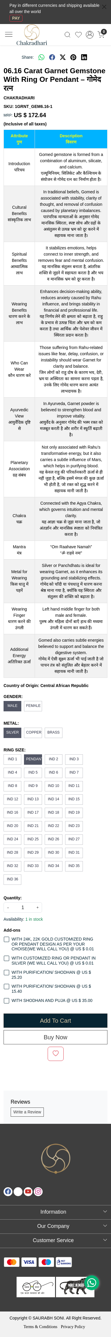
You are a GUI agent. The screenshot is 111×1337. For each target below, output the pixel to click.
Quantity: (13, 897)
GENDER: (13, 696)
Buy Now (55, 1037)
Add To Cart (55, 1020)
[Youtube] (28, 1191)
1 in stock (34, 919)
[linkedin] (84, 57)
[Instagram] (38, 1191)
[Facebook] (8, 1191)
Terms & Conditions (40, 1327)
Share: (28, 57)
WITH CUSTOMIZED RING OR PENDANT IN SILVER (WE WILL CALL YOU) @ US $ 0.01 (54, 960)
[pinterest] (73, 57)
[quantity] (23, 907)
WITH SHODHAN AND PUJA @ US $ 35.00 (52, 1000)
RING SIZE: (15, 750)
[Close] (104, 7)
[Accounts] (89, 35)
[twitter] (62, 57)
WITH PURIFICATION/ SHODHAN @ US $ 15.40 (51, 989)
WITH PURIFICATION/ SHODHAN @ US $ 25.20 (51, 975)
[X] (18, 1191)
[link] (67, 34)
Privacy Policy (73, 1327)
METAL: (11, 723)
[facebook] (52, 57)
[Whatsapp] (41, 57)
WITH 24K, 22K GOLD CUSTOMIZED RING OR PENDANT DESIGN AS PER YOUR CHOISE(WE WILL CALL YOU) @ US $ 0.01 (53, 944)
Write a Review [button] (27, 1112)
